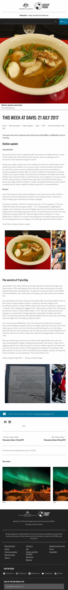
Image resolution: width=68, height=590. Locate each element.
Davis (37, 125)
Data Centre (29, 557)
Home (4, 125)
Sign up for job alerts (42, 414)
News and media (14, 125)
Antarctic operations (11, 552)
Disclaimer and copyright (57, 546)
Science (7, 549)
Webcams (29, 560)
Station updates (28, 125)
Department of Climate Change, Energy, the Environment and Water (34, 521)
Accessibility (53, 552)
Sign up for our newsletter (14, 582)
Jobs (27, 549)
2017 (43, 125)
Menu (64, 21)
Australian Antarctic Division (34, 524)
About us (7, 558)
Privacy (51, 549)
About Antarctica (10, 546)
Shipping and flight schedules (32, 553)
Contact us (29, 546)
